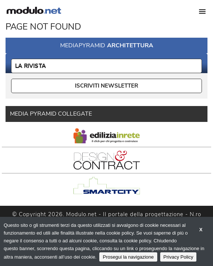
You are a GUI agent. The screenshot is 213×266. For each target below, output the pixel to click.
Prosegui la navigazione (128, 257)
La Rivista (30, 65)
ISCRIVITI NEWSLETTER (106, 85)
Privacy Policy (178, 257)
